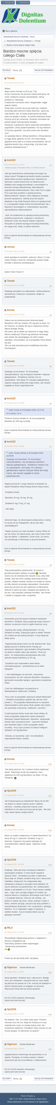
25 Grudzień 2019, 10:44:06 (14, 366)
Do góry (7, 1079)
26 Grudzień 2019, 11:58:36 (14, 446)
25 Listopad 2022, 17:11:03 (14, 1014)
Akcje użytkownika (44, 70)
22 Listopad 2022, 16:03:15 (14, 795)
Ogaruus (12, 967)
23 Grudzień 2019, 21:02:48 (14, 285)
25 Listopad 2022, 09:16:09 (14, 932)
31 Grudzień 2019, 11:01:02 (14, 763)
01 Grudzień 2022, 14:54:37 (14, 1049)
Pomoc (23, 1096)
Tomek (10, 78)
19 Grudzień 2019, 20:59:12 (14, 83)
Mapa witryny (42, 1099)
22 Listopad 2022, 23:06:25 (14, 830)
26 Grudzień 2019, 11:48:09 (14, 403)
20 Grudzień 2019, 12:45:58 (14, 251)
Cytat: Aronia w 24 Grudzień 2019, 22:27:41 (26, 410)
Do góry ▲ (31, 1096)
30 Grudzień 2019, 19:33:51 (14, 613)
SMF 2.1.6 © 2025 (16, 1099)
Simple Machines (29, 1099)
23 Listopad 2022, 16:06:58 (14, 864)
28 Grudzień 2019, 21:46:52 (14, 564)
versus (11, 247)
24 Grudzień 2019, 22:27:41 (14, 314)
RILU (10, 927)
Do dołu (6, 70)
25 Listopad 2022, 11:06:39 (14, 972)
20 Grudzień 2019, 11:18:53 (14, 165)
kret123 (11, 160)
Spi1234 (11, 790)
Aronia (11, 310)
